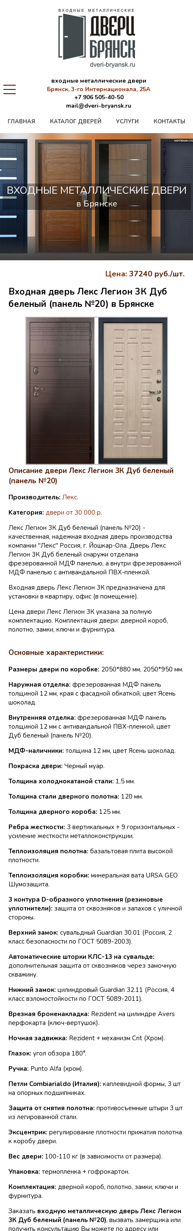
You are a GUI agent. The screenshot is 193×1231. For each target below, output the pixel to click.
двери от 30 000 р (73, 512)
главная (21, 121)
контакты (169, 121)
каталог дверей (76, 121)
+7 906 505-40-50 (99, 97)
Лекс (69, 497)
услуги (127, 121)
